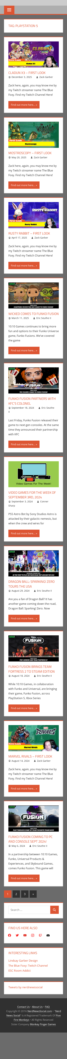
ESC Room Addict (19, 969)
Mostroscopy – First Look (29, 152)
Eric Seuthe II (43, 317)
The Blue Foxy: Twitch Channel (28, 964)
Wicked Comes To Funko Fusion (33, 313)
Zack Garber (46, 77)
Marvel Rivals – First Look (30, 755)
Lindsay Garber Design (23, 960)
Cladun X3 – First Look (26, 72)
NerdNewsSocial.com (39, 1010)
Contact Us (23, 1005)
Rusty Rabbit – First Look (29, 233)
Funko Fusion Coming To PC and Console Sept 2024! (30, 838)
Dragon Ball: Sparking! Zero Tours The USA (31, 583)
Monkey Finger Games (43, 1023)
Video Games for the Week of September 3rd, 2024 (32, 494)
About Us (37, 1005)
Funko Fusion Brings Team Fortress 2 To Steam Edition (31, 668)
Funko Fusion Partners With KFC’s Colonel (32, 401)
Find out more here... (23, 104)
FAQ (47, 1005)
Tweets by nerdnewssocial (25, 986)
